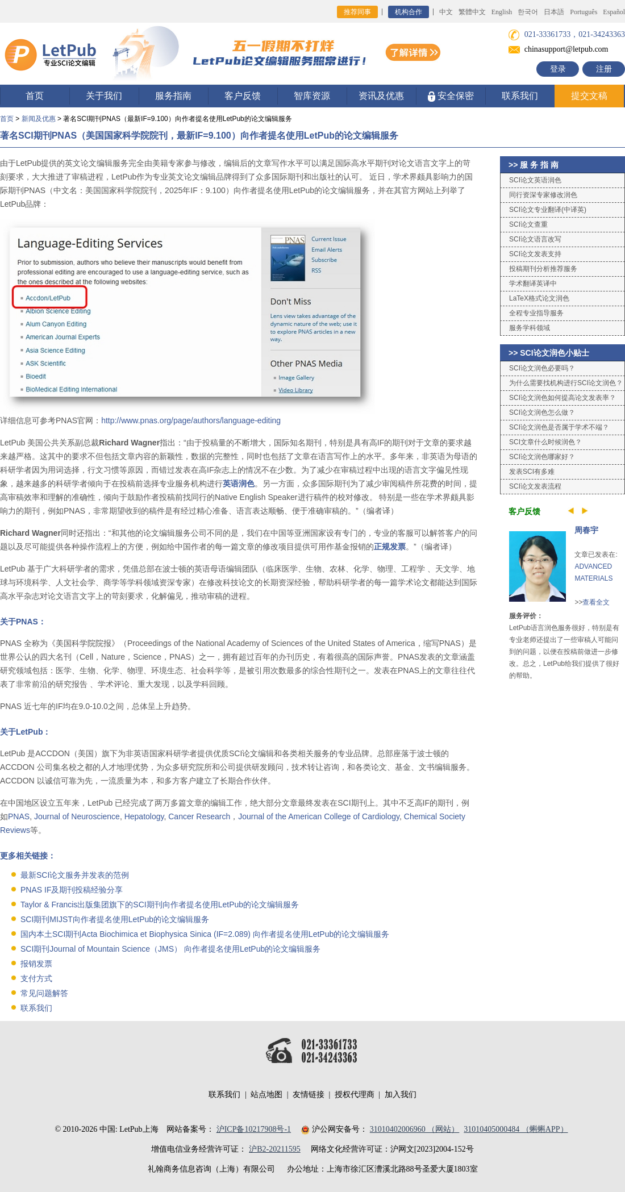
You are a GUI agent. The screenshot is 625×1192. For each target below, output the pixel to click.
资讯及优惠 (381, 96)
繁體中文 (472, 12)
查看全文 (596, 602)
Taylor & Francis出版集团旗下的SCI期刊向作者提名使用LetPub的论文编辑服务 (159, 904)
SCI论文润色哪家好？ (542, 457)
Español (614, 12)
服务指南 (173, 96)
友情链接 (308, 1094)
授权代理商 (354, 1094)
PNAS (19, 816)
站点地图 (266, 1094)
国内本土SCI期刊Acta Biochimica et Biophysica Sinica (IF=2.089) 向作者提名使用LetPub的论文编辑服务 (204, 934)
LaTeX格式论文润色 (539, 298)
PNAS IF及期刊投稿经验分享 (71, 889)
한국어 (528, 12)
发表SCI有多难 (532, 472)
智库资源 (312, 96)
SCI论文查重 (528, 224)
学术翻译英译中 (533, 283)
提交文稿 (589, 96)
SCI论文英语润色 (535, 180)
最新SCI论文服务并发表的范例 (74, 875)
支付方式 (36, 978)
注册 (604, 69)
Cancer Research (199, 816)
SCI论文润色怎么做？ (542, 412)
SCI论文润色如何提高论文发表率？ (562, 398)
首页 (35, 96)
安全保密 (451, 96)
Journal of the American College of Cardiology (318, 816)
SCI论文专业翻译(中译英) (547, 210)
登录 (558, 69)
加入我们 (400, 1094)
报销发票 (36, 963)
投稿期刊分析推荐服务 (543, 269)
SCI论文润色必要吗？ (542, 368)
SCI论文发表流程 (535, 486)
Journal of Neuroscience (77, 816)
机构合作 (408, 12)
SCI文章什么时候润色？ (545, 442)
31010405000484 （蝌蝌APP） (516, 1129)
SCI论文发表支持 (535, 254)
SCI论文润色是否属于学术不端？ (559, 427)
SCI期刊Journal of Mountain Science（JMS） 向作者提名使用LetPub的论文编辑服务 (170, 948)
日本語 (554, 12)
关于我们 (104, 96)
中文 (446, 12)
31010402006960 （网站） (415, 1129)
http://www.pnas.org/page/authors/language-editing (191, 420)
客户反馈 (242, 96)
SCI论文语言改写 (535, 239)
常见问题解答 (44, 993)
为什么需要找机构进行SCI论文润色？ (566, 383)
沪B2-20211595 (274, 1149)
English (501, 12)
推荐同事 (357, 12)
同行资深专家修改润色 (543, 195)
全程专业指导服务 (536, 313)
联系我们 (520, 96)
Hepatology (144, 816)
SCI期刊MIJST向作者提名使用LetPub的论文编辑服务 (114, 919)
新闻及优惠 (39, 119)
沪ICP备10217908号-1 (253, 1129)
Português (583, 12)
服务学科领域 (529, 328)
